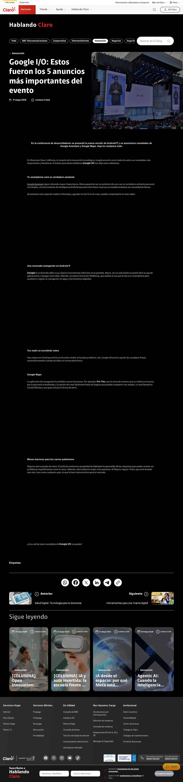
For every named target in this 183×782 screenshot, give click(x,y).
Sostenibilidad (129, 718)
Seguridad (132, 41)
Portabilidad (38, 735)
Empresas (24, 2)
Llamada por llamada (72, 747)
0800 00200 (152, 759)
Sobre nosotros (130, 712)
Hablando (31, 25)
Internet (6, 712)
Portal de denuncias (132, 741)
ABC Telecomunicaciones (34, 41)
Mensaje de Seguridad (103, 741)
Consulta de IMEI (70, 712)
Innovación (100, 41)
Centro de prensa (131, 724)
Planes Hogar (9, 724)
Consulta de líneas (71, 730)
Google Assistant (35, 184)
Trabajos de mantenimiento (135, 735)
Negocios (116, 41)
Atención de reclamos (103, 721)
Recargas (37, 724)
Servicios (26, 9)
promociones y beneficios (131, 776)
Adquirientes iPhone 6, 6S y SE (105, 733)
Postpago (37, 718)
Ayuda (59, 9)
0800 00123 (171, 759)
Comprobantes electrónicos (75, 741)
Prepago (37, 712)
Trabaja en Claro (130, 730)
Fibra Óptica (8, 718)
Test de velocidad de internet (76, 735)
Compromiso (59, 41)
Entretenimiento (80, 41)
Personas (10, 2)
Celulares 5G (68, 718)
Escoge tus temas (164, 773)
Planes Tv (7, 730)
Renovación (38, 730)
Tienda (43, 9)
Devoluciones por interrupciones (101, 713)
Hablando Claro (80, 9)
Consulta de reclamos (103, 727)
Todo (13, 41)
